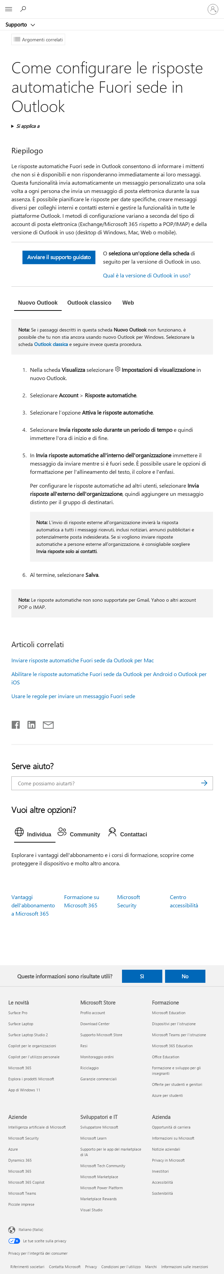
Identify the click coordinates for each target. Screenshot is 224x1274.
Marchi (151, 1266)
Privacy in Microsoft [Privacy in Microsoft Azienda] (168, 1160)
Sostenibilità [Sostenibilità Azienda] (162, 1193)
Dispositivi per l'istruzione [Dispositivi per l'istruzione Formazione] (174, 1023)
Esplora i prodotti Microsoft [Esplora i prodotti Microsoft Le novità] (31, 1078)
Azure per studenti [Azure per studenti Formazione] (167, 1095)
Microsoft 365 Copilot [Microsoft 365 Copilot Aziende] (26, 1182)
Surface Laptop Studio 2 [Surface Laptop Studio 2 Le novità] (28, 1034)
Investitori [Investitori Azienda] (160, 1171)
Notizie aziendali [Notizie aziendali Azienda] (166, 1149)
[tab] (38, 303)
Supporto (17, 24)
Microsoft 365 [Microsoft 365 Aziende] (19, 1171)
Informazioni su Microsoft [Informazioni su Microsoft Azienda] (173, 1138)
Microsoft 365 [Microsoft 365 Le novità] (19, 1067)
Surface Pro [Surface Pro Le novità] (17, 1012)
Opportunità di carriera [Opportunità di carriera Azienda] (171, 1127)
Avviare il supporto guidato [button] (58, 257)
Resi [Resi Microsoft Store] (84, 1045)
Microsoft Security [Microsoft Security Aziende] (23, 1138)
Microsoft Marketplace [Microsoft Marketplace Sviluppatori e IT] (99, 1176)
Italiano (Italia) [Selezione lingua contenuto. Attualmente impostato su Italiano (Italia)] (31, 1229)
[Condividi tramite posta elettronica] (45, 723)
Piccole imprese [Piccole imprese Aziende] (21, 1204)
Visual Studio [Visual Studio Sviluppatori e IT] (91, 1209)
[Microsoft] (112, 5)
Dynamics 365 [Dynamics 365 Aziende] (20, 1160)
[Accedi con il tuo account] (213, 9)
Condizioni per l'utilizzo (121, 1266)
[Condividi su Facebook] (16, 723)
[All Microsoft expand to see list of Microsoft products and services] (8, 9)
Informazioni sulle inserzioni (184, 1266)
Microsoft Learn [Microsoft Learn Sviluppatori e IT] (93, 1138)
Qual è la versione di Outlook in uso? (147, 275)
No (185, 976)
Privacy (91, 1266)
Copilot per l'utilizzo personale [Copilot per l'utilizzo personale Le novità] (34, 1056)
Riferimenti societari (27, 1266)
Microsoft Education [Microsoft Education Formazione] (168, 1012)
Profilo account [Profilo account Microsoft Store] (92, 1012)
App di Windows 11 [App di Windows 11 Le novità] (24, 1089)
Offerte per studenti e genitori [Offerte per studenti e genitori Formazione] (177, 1084)
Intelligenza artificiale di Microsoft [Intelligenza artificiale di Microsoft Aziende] (37, 1127)
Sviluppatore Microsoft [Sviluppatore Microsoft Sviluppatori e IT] (99, 1127)
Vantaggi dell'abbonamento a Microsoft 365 (33, 905)
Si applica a (27, 126)
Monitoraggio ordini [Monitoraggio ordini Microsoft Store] (97, 1056)
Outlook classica (51, 344)
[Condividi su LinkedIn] (29, 723)
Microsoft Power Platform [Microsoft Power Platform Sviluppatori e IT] (101, 1187)
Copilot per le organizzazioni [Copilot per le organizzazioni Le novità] (32, 1045)
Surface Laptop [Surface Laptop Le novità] (20, 1023)
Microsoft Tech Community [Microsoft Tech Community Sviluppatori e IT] (102, 1165)
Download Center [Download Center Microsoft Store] (95, 1023)
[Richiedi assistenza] (24, 8)
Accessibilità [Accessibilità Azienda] (162, 1182)
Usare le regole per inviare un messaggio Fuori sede (73, 696)
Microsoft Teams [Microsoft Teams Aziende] (22, 1193)
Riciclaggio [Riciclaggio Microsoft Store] (89, 1067)
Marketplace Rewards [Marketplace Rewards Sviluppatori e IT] (98, 1198)
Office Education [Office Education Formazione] (165, 1056)
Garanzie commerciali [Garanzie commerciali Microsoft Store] (98, 1078)
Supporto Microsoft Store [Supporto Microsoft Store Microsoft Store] (101, 1034)
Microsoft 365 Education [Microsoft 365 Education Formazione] (172, 1045)
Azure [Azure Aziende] (13, 1149)
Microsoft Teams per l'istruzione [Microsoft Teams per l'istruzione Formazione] (179, 1034)
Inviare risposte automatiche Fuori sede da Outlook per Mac (82, 660)
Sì (142, 976)
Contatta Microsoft (65, 1266)
